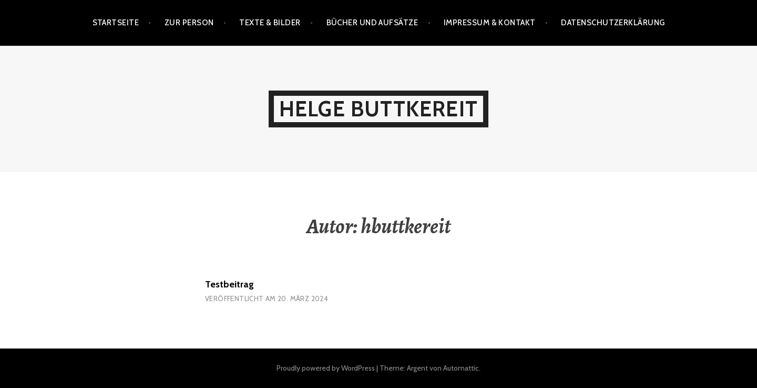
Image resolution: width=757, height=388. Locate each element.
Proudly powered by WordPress (326, 368)
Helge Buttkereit (378, 109)
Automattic (461, 368)
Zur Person (189, 22)
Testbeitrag (229, 284)
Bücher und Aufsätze (372, 22)
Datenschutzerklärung (612, 22)
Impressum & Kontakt (490, 22)
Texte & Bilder (269, 22)
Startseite (116, 22)
